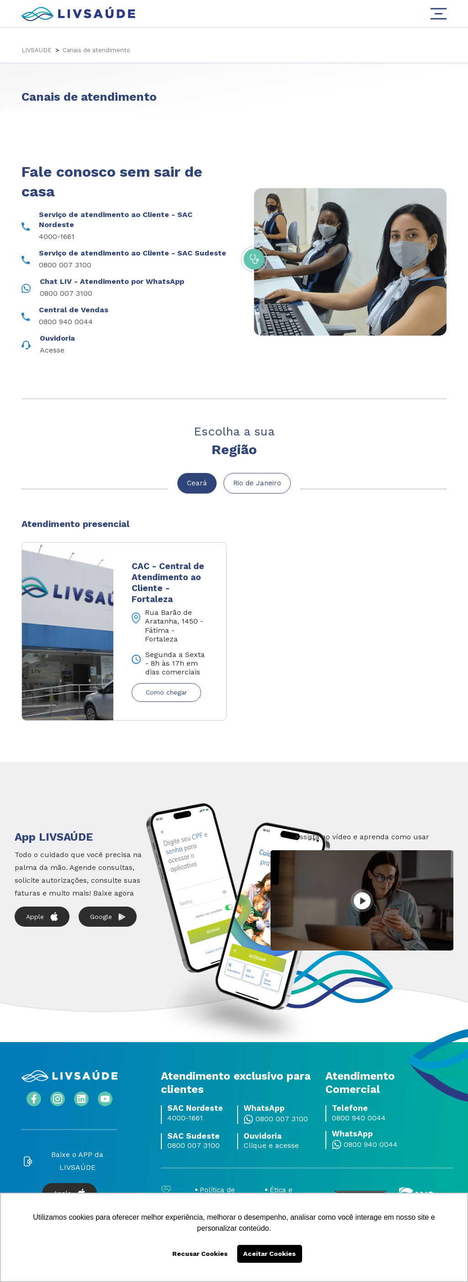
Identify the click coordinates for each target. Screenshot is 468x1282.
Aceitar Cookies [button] (269, 1253)
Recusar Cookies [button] (200, 1253)
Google (107, 914)
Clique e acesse (271, 1143)
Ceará (196, 483)
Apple (42, 914)
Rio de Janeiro (258, 483)
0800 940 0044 (359, 1115)
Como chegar (166, 690)
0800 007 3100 (281, 1116)
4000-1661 (185, 1115)
